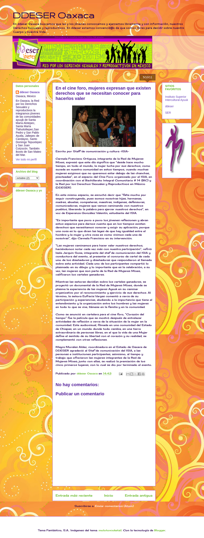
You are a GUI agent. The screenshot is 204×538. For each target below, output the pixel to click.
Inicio (108, 495)
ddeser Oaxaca (30, 92)
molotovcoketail (110, 530)
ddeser (169, 106)
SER (168, 112)
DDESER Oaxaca (53, 15)
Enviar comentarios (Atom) (114, 506)
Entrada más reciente (74, 495)
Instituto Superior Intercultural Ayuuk (176, 98)
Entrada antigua (138, 495)
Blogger (159, 530)
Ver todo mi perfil (26, 159)
